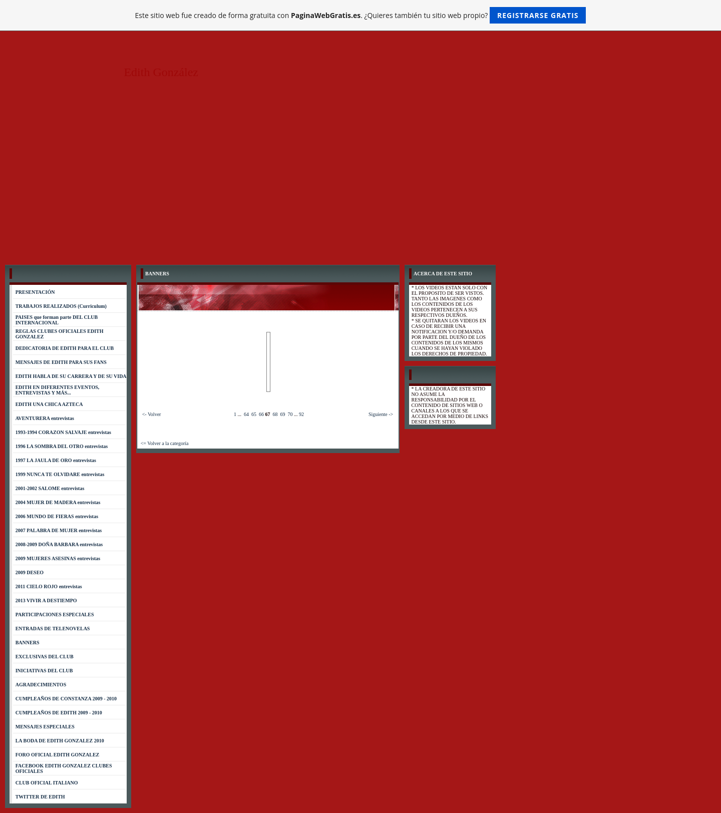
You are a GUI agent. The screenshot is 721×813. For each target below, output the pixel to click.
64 (246, 414)
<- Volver (151, 414)
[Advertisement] (360, 185)
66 (261, 414)
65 (253, 414)
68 (274, 414)
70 (289, 414)
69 (282, 414)
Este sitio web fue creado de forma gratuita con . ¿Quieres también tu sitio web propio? (360, 15)
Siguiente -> (381, 414)
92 (301, 414)
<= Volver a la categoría (165, 443)
